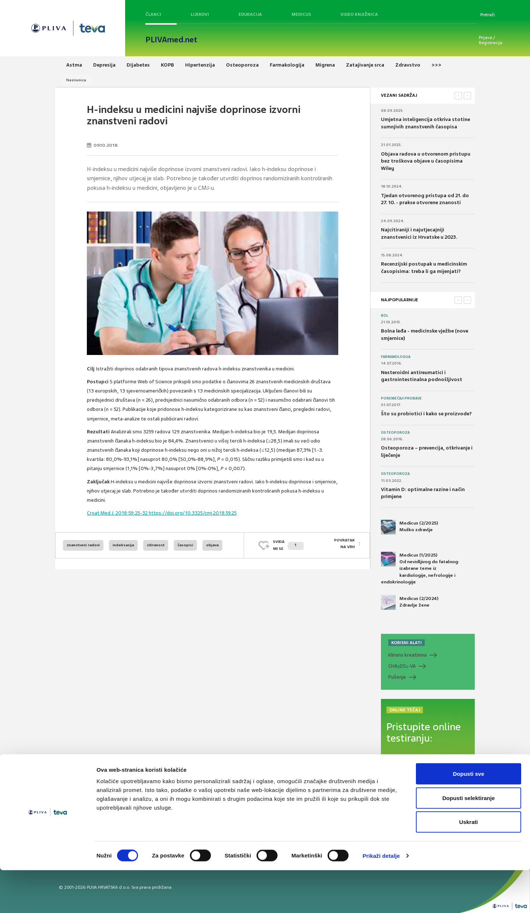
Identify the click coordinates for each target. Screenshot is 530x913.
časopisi (185, 545)
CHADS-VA (402, 666)
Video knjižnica (359, 14)
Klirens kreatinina (407, 655)
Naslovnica (76, 80)
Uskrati (468, 865)
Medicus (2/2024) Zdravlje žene (409, 602)
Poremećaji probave (401, 398)
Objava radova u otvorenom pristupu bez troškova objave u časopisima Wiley (425, 161)
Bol (384, 315)
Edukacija (250, 14)
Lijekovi (200, 14)
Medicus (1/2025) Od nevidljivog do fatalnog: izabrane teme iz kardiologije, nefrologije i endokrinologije (420, 568)
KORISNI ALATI (406, 642)
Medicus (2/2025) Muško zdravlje (409, 527)
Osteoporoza (395, 432)
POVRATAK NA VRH (344, 545)
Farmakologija (395, 357)
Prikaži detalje (381, 898)
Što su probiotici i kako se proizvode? (426, 414)
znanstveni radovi (83, 545)
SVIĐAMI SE (288, 545)
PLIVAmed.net (171, 40)
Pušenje (397, 677)
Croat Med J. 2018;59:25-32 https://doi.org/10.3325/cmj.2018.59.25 (162, 513)
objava (212, 545)
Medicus (301, 14)
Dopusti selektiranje (468, 841)
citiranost (156, 545)
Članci (153, 14)
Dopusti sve (468, 816)
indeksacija (123, 545)
